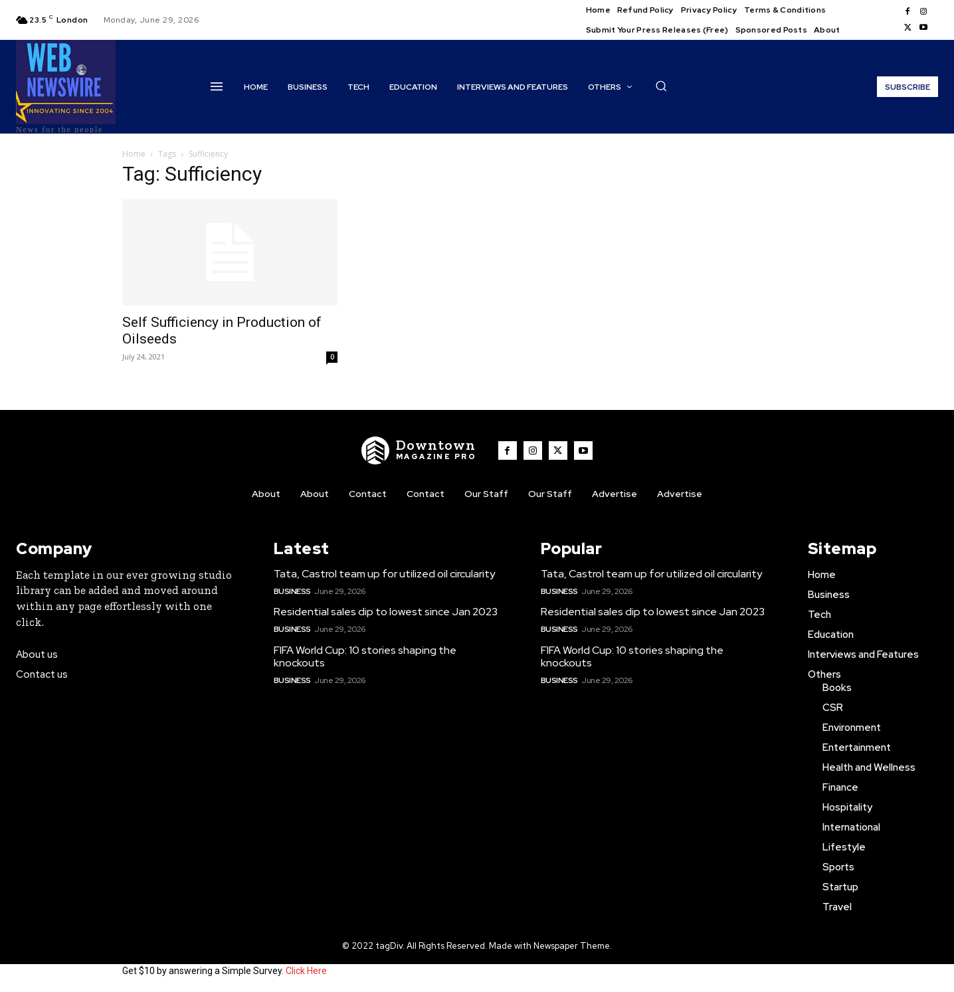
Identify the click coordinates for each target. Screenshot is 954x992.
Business (292, 591)
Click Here (306, 970)
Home (133, 153)
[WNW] (419, 450)
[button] (661, 86)
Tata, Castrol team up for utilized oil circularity (384, 574)
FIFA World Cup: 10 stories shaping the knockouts (365, 656)
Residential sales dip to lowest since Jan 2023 (386, 612)
